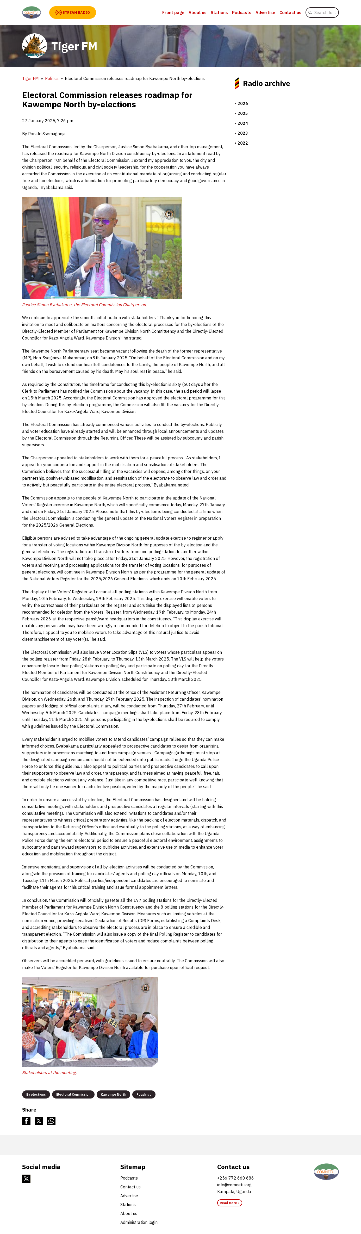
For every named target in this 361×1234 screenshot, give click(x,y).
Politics (52, 78)
